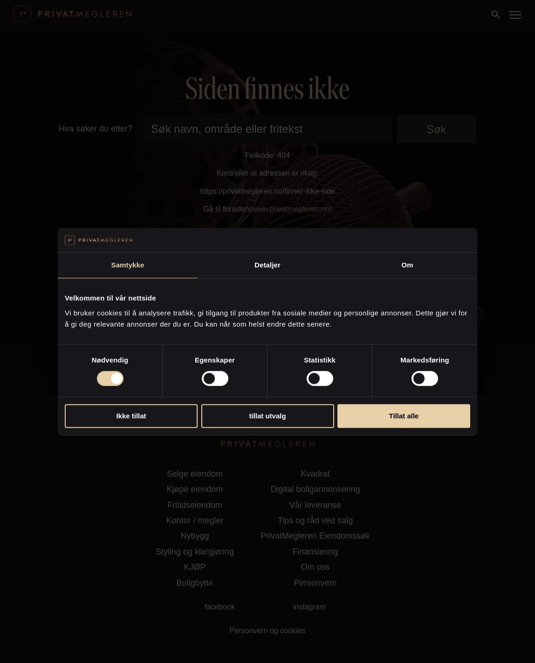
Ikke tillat (131, 416)
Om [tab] (407, 265)
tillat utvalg (267, 416)
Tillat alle (404, 416)
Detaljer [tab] (267, 265)
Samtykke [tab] (127, 265)
